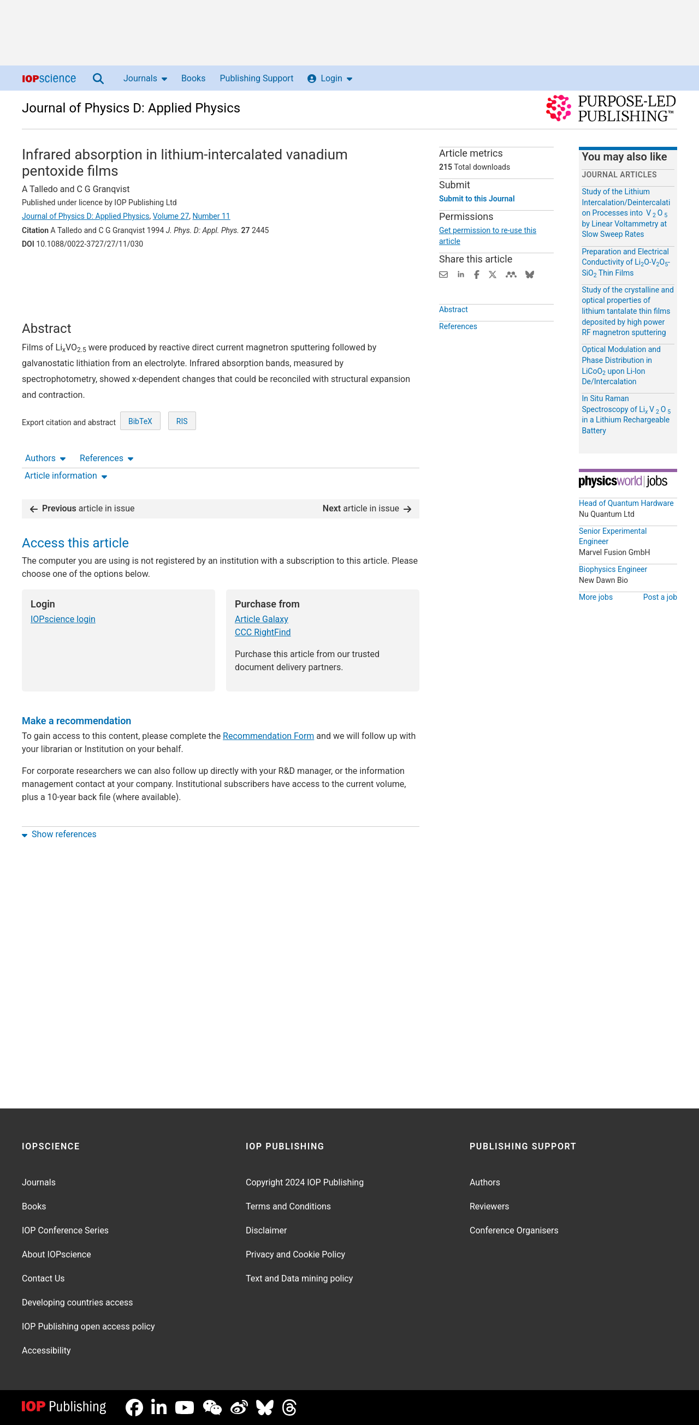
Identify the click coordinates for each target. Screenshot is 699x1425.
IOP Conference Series (65, 1230)
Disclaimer (266, 1230)
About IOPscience (56, 1254)
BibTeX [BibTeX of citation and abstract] (140, 436)
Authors (45, 274)
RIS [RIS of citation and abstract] (182, 436)
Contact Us (43, 1278)
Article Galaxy (261, 585)
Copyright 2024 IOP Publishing (305, 1182)
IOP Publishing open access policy (88, 1326)
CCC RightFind (263, 598)
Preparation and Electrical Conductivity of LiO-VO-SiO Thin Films (626, 262)
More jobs (596, 597)
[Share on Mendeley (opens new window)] (511, 274)
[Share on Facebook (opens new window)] (476, 274)
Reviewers (490, 1206)
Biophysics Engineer (613, 569)
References (106, 274)
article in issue (82, 474)
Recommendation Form (268, 702)
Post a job (660, 597)
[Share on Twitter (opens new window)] (492, 274)
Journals (145, 78)
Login (329, 78)
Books (193, 78)
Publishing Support (256, 78)
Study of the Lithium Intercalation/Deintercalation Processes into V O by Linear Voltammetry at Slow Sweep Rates (626, 213)
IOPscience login (63, 585)
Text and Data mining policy (299, 1278)
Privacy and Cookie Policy (295, 1254)
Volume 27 (171, 216)
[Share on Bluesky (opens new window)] (529, 274)
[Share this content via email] (443, 274)
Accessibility (46, 1350)
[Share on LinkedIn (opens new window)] (461, 274)
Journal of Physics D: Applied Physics (131, 108)
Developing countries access (77, 1302)
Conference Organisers (514, 1230)
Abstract (453, 309)
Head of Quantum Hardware (626, 503)
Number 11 (211, 216)
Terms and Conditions (288, 1206)
